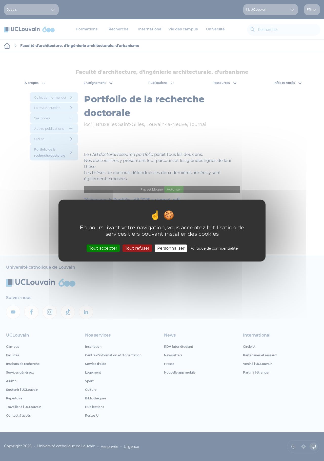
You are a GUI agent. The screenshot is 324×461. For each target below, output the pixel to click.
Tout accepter (103, 248)
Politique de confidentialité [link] (214, 248)
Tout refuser (137, 248)
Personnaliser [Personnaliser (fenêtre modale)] (171, 248)
